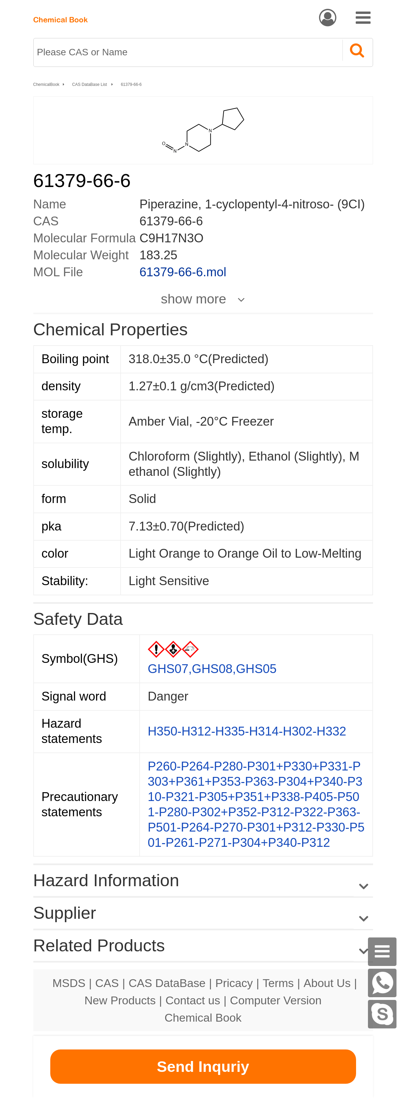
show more (193, 299)
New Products (120, 1000)
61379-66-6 (131, 84)
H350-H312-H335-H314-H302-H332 (247, 731)
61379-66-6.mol (183, 272)
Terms (278, 982)
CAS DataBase (167, 982)
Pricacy (234, 982)
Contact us (192, 1000)
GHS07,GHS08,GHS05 (212, 669)
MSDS (68, 982)
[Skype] (382, 1014)
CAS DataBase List (90, 84)
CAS (107, 982)
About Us (327, 982)
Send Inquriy (203, 1066)
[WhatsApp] (382, 983)
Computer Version (276, 1000)
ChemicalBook (46, 84)
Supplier (64, 913)
